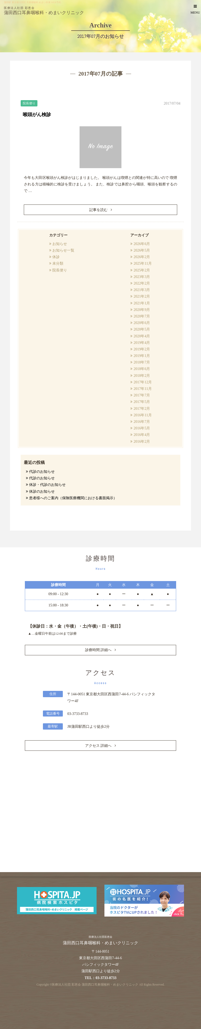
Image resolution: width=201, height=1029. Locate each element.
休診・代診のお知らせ (47, 485)
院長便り (59, 270)
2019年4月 (141, 343)
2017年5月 (141, 402)
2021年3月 (141, 290)
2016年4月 (141, 435)
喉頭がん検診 (37, 114)
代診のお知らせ (42, 472)
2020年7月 (141, 316)
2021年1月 (141, 303)
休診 (56, 257)
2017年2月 (141, 409)
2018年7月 (141, 362)
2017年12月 (142, 382)
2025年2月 (141, 270)
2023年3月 (141, 277)
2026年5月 (141, 250)
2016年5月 (141, 428)
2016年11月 (142, 415)
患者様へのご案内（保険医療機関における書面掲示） (73, 498)
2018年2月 (141, 376)
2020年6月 (141, 323)
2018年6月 (141, 369)
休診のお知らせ (42, 491)
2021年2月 (141, 296)
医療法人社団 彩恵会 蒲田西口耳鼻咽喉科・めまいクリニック (95, 984)
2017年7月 (141, 395)
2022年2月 (141, 283)
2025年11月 (142, 263)
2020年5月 (141, 329)
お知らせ (59, 244)
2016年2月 (141, 442)
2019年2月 (141, 349)
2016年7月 (141, 422)
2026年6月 (141, 244)
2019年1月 (141, 356)
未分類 (57, 263)
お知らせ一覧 (63, 250)
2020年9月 (141, 310)
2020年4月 (141, 336)
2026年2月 (141, 257)
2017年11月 (142, 389)
